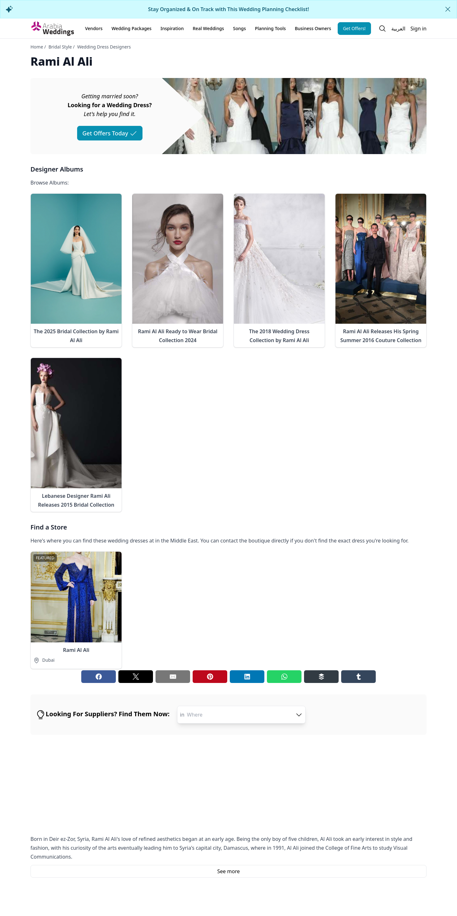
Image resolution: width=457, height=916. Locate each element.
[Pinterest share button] (210, 676)
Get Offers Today (110, 133)
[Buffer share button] (321, 676)
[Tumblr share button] (358, 676)
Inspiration (172, 28)
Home (36, 47)
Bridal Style (60, 47)
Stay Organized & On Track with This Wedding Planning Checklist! (228, 9)
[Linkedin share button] (247, 676)
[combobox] (245, 715)
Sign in (418, 28)
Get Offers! (354, 28)
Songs (239, 28)
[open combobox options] (299, 714)
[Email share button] (173, 676)
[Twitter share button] (135, 676)
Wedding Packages (131, 28)
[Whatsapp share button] (284, 676)
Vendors (94, 28)
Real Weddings (208, 28)
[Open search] (382, 28)
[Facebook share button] (98, 676)
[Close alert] (448, 9)
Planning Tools (270, 28)
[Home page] (52, 28)
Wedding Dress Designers (104, 47)
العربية (398, 28)
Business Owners (313, 28)
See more (228, 871)
